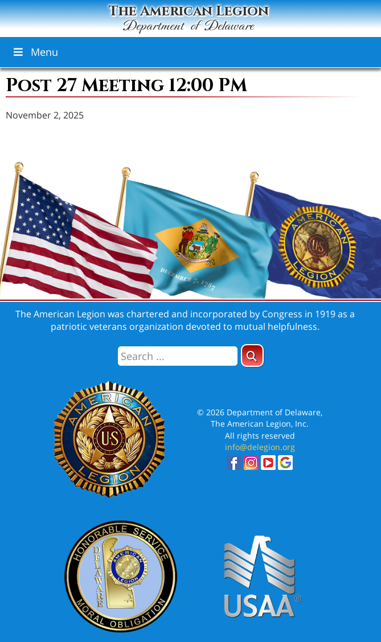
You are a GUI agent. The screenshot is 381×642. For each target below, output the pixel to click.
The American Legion (188, 17)
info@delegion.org (260, 446)
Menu (34, 52)
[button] (252, 355)
